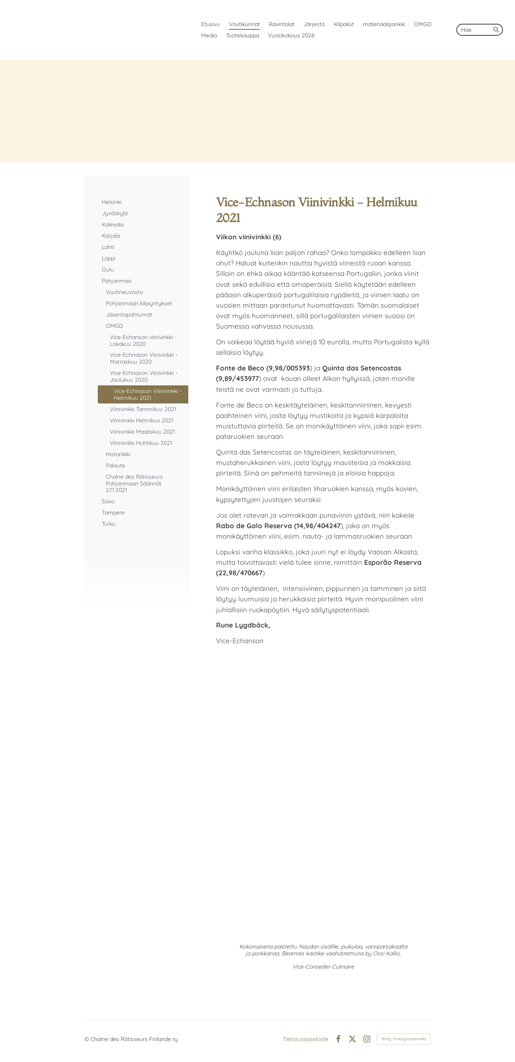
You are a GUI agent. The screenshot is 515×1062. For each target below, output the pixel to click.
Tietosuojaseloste (305, 1039)
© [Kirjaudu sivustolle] (87, 1039)
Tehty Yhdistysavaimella (403, 1038)
